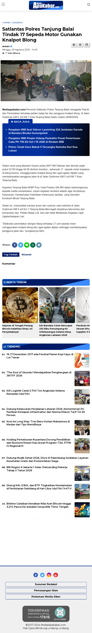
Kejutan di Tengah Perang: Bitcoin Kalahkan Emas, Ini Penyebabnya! (17, 328)
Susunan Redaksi (46, 584)
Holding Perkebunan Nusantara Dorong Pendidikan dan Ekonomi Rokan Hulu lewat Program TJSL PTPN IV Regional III (39, 442)
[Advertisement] (25, 542)
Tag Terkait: (11, 254)
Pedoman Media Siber (46, 596)
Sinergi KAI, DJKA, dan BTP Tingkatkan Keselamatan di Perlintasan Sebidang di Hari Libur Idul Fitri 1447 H (39, 487)
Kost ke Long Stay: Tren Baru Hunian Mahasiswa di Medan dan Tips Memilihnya (38, 423)
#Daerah (27, 254)
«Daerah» (17, 22)
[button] (87, 45)
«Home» (6, 22)
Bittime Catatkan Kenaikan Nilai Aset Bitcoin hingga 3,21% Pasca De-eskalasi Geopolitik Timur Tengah (39, 505)
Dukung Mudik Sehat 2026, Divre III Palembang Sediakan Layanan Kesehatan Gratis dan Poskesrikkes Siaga (47, 459)
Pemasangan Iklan (46, 590)
